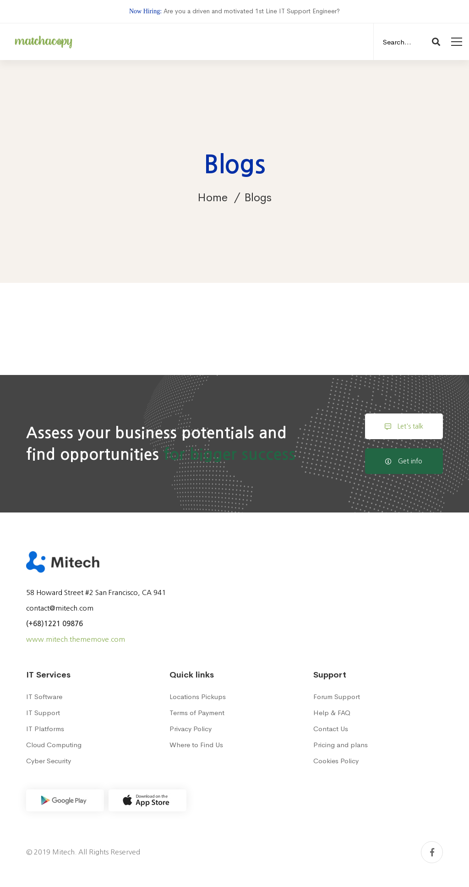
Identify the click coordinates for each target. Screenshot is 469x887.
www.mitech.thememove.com (75, 639)
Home (212, 197)
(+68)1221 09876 (54, 623)
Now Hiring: (145, 11)
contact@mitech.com (59, 608)
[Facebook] (432, 852)
